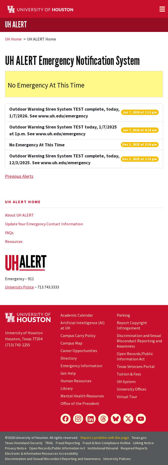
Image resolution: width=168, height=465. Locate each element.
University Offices (131, 389)
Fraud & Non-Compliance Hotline (107, 443)
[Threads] (103, 419)
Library (67, 388)
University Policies (117, 458)
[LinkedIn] (91, 419)
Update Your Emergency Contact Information (44, 223)
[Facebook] (66, 419)
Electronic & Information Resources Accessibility (41, 453)
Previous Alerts (19, 176)
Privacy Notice (16, 448)
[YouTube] (141, 419)
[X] (128, 419)
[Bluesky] (116, 419)
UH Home (13, 38)
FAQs (9, 232)
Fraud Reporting (68, 443)
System (126, 381)
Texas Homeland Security (24, 443)
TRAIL (49, 443)
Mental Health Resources (82, 395)
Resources (14, 241)
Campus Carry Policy (78, 335)
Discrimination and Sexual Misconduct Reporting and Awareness (139, 341)
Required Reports (134, 448)
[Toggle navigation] (162, 9)
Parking (123, 315)
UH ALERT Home (23, 201)
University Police (19, 286)
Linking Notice (143, 443)
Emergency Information (81, 365)
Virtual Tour (127, 396)
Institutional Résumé (103, 448)
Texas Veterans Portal (136, 366)
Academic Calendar (77, 315)
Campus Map (71, 343)
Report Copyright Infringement (132, 325)
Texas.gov (139, 437)
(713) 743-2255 (17, 344)
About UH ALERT (19, 215)
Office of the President (80, 403)
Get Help (68, 373)
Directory (69, 358)
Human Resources (76, 380)
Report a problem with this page (105, 437)
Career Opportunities (79, 350)
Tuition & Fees (129, 373)
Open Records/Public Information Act (135, 356)
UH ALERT (16, 24)
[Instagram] (78, 419)
